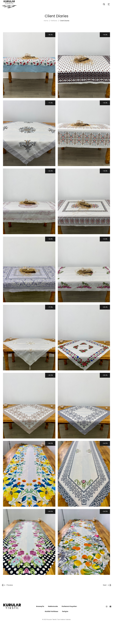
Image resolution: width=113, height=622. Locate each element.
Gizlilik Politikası (51, 611)
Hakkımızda (53, 606)
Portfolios (54, 21)
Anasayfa (40, 606)
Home (46, 21)
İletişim (65, 611)
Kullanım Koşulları (69, 606)
